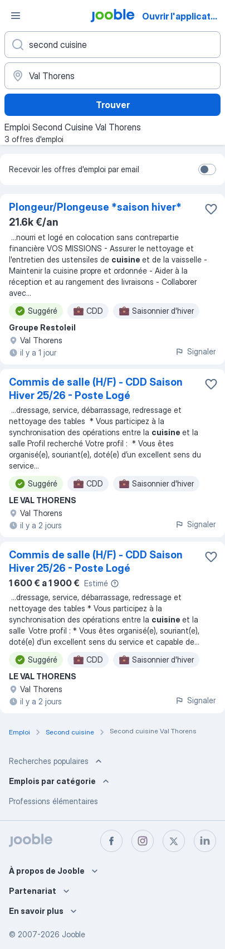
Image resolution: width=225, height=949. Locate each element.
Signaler (195, 351)
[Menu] (15, 15)
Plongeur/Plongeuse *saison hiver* (95, 207)
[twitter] (174, 841)
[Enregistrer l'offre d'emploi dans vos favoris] (211, 209)
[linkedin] (205, 841)
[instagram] (142, 841)
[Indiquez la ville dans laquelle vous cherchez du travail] (112, 75)
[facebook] (111, 841)
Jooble (73, 934)
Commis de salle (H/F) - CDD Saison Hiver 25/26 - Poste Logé (96, 388)
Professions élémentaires (53, 801)
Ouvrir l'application (182, 16)
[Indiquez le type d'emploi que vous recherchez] (112, 44)
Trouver (113, 104)
